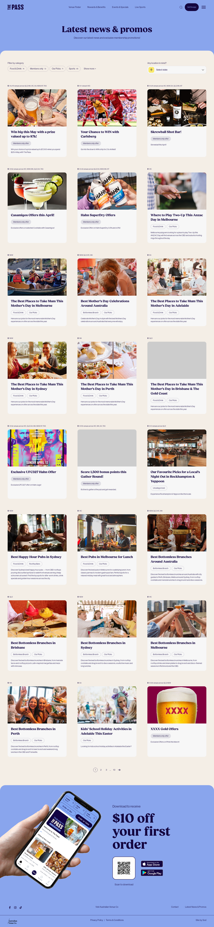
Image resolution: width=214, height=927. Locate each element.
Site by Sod (201, 920)
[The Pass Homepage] (16, 7)
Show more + (90, 68)
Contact (175, 907)
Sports (73, 68)
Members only (38, 68)
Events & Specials (120, 7)
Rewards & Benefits (96, 7)
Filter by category (16, 63)
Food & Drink (17, 68)
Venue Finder (75, 7)
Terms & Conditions (115, 920)
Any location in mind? (157, 63)
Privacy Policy (96, 920)
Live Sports (140, 7)
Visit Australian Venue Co (107, 907)
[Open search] (181, 7)
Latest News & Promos (195, 907)
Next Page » (119, 770)
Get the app (192, 8)
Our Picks (57, 68)
